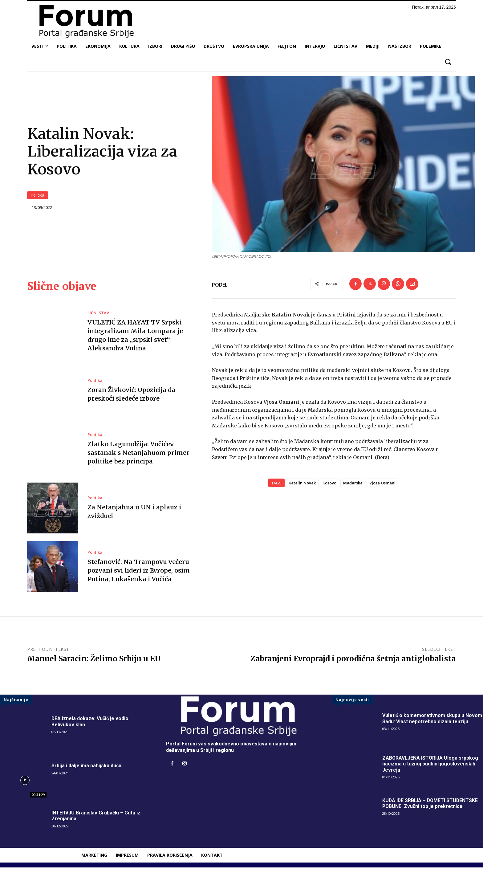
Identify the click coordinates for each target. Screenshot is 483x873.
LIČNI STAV (98, 318)
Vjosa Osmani (382, 488)
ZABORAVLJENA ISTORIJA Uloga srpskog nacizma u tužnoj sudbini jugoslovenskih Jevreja (430, 769)
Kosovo (329, 488)
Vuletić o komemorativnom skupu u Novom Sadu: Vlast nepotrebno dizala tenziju (432, 724)
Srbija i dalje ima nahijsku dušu (86, 771)
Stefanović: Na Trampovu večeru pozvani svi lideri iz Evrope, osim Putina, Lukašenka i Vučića (138, 575)
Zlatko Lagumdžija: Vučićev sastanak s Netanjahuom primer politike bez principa (137, 458)
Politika (37, 198)
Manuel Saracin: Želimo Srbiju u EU (94, 664)
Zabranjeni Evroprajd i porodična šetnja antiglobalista (353, 664)
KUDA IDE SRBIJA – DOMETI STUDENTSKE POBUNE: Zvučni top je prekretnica (430, 809)
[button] (448, 62)
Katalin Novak (302, 488)
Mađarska (353, 488)
